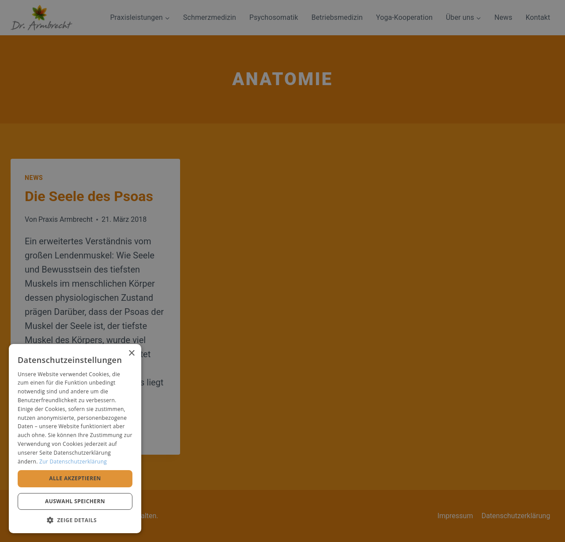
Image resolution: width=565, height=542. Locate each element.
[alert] (282, 271)
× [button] (131, 353)
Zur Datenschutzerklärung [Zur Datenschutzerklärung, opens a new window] (73, 461)
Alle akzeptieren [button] (75, 478)
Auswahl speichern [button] (75, 501)
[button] (75, 520)
